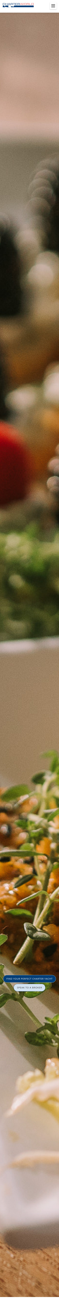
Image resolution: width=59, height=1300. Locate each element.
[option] (29, 650)
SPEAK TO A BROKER (29, 987)
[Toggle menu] (53, 5)
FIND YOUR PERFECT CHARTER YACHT (29, 978)
